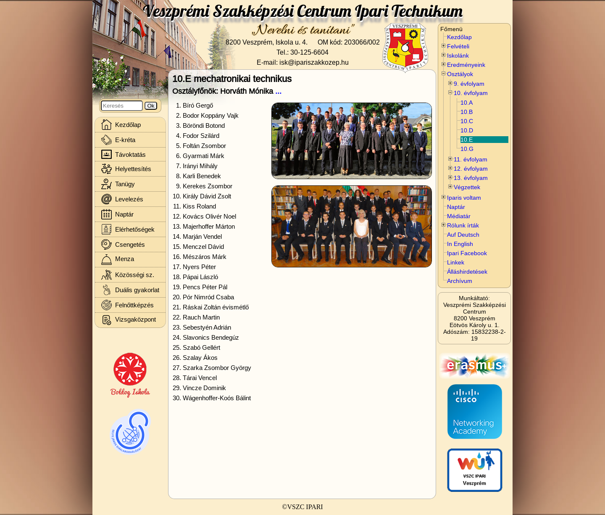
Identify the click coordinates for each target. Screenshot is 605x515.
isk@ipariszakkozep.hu (314, 62)
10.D (466, 130)
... (278, 91)
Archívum (459, 280)
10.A (466, 102)
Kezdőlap (459, 37)
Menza (117, 259)
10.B (466, 111)
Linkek (455, 262)
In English (460, 243)
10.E (466, 139)
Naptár (456, 206)
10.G (466, 148)
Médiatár (459, 216)
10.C (466, 121)
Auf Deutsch (463, 234)
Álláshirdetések (467, 271)
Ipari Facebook (467, 253)
